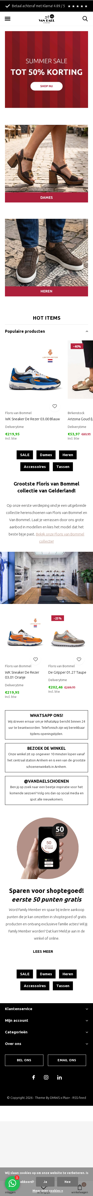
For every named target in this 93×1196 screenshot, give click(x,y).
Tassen (62, 467)
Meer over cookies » (47, 1190)
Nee (67, 1181)
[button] (7, 19)
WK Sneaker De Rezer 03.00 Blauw (32, 419)
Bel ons (24, 1060)
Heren (67, 455)
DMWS (55, 1097)
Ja (45, 1181)
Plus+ (66, 1097)
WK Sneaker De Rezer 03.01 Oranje (22, 675)
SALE (25, 455)
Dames (46, 455)
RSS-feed (79, 1097)
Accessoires (35, 467)
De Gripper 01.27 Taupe (67, 672)
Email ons (67, 1060)
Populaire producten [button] (25, 331)
